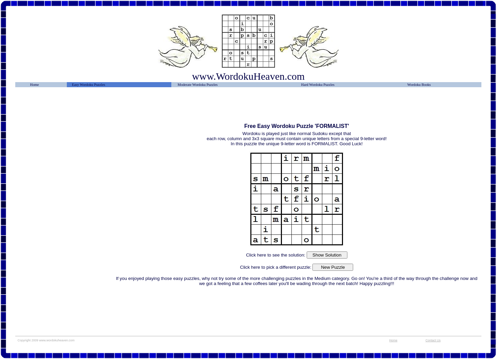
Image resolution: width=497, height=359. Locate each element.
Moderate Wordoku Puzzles (197, 85)
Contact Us (433, 340)
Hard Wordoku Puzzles (317, 85)
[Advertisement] (65, 107)
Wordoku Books (419, 85)
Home (34, 85)
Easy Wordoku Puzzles (88, 85)
